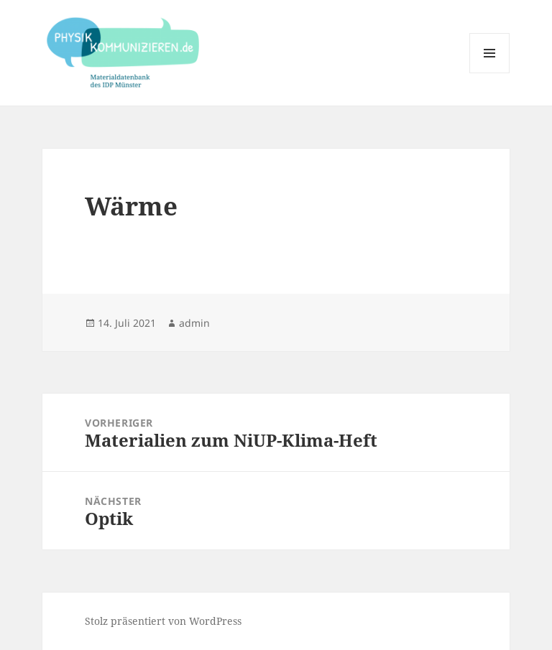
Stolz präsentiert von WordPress (163, 621)
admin (194, 323)
